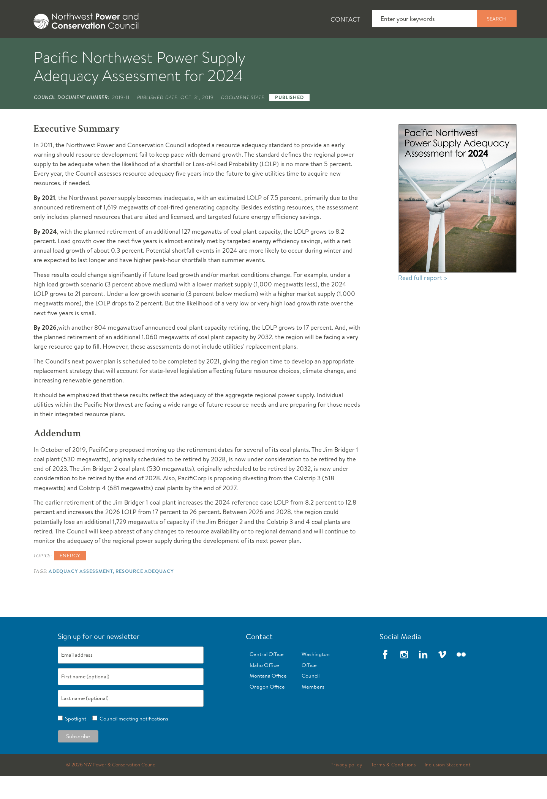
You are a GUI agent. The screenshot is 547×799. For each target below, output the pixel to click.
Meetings (302, 49)
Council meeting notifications (132, 741)
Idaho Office (264, 688)
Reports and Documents (380, 49)
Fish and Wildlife (157, 49)
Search (496, 18)
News (96, 49)
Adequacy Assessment (81, 593)
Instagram (404, 677)
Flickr (461, 677)
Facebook (385, 677)
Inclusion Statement (448, 787)
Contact (345, 19)
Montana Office (268, 698)
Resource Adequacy (144, 593)
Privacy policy (346, 787)
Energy (70, 578)
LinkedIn (423, 677)
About (52, 49)
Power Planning (236, 49)
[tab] (46, 49)
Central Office (267, 677)
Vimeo (442, 677)
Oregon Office (267, 709)
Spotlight (74, 741)
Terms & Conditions (393, 787)
